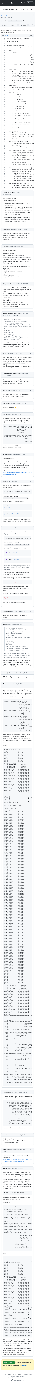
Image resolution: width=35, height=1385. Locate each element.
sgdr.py (15, 15)
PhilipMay (6, 1149)
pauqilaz (5, 1135)
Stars (25, 25)
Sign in (23, 3)
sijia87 (5, 390)
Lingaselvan (6, 230)
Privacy (9, 1374)
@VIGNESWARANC (9, 660)
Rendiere (5, 481)
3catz (4, 353)
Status (19, 1374)
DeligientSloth (7, 284)
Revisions (14, 25)
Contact (13, 1376)
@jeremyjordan (7, 690)
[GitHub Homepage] (12, 1380)
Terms (4, 1374)
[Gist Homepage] (12, 3)
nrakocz (5, 246)
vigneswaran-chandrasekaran (12, 313)
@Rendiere (6, 615)
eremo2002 (6, 403)
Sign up (30, 3)
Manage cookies (20, 1376)
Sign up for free (8, 1363)
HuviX (5, 414)
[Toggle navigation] (2, 3)
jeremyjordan (6, 15)
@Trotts (5, 677)
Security (14, 1374)
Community (25, 1374)
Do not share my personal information (17, 1378)
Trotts (5, 624)
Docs (30, 1374)
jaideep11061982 (8, 192)
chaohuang (6, 455)
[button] (23, 21)
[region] (17, 112)
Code (4, 25)
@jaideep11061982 (8, 253)
